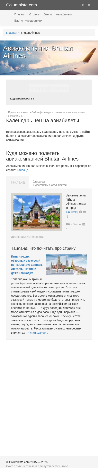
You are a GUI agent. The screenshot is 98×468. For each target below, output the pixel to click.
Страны (34, 14)
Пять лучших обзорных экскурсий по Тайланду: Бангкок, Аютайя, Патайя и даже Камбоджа (27, 265)
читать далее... (38, 332)
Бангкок (71, 212)
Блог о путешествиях (28, 20)
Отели (48, 14)
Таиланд (22, 170)
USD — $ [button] (84, 5)
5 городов (39, 181)
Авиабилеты (64, 14)
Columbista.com (21, 5)
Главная (19, 14)
